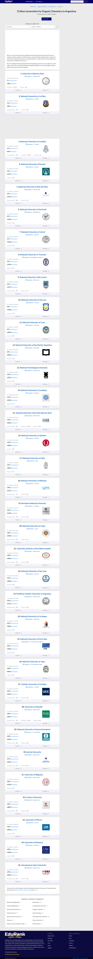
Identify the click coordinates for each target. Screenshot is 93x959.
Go (57, 26)
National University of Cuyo (32, 322)
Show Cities (46, 19)
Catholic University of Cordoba (32, 684)
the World (13, 83)
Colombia (71, 940)
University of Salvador (32, 707)
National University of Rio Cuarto (32, 277)
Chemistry (33, 6)
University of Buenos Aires (32, 74)
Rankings (46, 90)
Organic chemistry (42, 6)
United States (72, 947)
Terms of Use (75, 958)
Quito (49, 945)
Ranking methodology (12, 954)
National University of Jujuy (32, 661)
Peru (70, 938)
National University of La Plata (32, 96)
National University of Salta (32, 458)
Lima (49, 943)
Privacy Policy (84, 958)
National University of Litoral (32, 232)
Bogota (50, 947)
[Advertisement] (18, 42)
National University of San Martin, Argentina (32, 345)
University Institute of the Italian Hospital (32, 548)
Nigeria (71, 945)
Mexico (71, 943)
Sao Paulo (50, 940)
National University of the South (32, 209)
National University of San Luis (32, 300)
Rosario (35, 890)
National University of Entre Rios (32, 639)
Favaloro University (32, 797)
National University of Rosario (32, 164)
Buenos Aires (17, 890)
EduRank (53, 14)
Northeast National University (32, 503)
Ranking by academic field (32, 23)
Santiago (50, 938)
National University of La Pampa (32, 616)
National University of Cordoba (32, 141)
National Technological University (32, 368)
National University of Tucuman (32, 254)
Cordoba (28, 890)
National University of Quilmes (32, 435)
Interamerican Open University (32, 865)
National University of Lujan (32, 526)
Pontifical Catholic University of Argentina (32, 594)
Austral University (32, 752)
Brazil (70, 936)
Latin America (52, 6)
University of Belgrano (32, 775)
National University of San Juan (32, 571)
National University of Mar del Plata (32, 187)
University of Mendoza (32, 842)
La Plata (24, 890)
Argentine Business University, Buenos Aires (32, 413)
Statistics (18, 90)
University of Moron (32, 820)
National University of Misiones (32, 481)
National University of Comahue (32, 390)
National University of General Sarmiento (32, 729)
